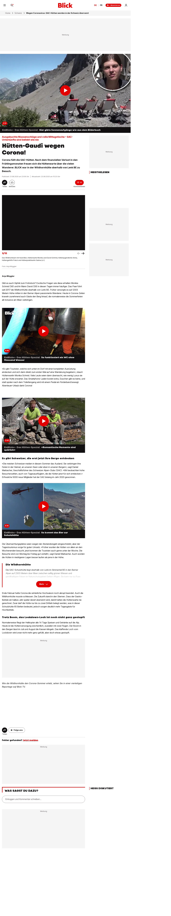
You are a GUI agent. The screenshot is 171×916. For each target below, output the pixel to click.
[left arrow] (83, 253)
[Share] (4, 182)
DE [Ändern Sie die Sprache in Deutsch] (95, 5)
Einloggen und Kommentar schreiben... (23, 799)
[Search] (12, 5)
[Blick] (65, 5)
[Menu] (4, 5)
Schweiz (18, 13)
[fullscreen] (43, 222)
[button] (16, 730)
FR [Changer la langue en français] (101, 5)
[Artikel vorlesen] (12, 182)
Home (7, 13)
